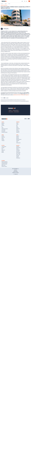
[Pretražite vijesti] (24, 1)
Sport (17, 134)
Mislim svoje (3, 165)
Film (2, 148)
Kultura (3, 145)
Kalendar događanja (15, 110)
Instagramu (27, 94)
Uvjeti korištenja (15, 171)
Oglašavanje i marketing (15, 172)
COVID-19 (5, 99)
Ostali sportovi (18, 142)
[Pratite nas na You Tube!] (28, 118)
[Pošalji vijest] (26, 1)
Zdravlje (9, 3)
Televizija (3, 140)
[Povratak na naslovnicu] (12, 1)
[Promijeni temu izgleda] (22, 1)
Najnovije (3, 123)
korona (2, 99)
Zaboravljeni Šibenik (4, 162)
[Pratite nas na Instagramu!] (26, 118)
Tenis (17, 141)
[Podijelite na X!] (5, 97)
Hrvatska (3, 125)
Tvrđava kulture (4, 146)
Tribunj (17, 124)
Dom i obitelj (18, 153)
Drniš (17, 126)
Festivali (3, 139)
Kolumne (3, 160)
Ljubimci (17, 156)
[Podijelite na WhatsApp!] (7, 97)
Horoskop (17, 155)
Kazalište (3, 147)
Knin (17, 125)
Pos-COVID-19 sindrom (16, 99)
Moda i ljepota (18, 147)
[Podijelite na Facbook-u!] (4, 97)
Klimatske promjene (4, 132)
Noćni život (3, 137)
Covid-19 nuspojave (22, 99)
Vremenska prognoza (5, 128)
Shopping (17, 146)
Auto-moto (17, 151)
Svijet (2, 127)
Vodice (17, 123)
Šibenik (3, 124)
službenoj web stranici (16, 94)
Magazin (6, 3)
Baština (3, 152)
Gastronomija (18, 152)
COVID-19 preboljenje (9, 99)
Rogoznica (17, 132)
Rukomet (17, 138)
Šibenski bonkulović (4, 161)
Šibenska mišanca (4, 166)
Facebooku (22, 94)
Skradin (17, 127)
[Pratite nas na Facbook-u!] (25, 118)
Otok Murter (18, 128)
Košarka (17, 137)
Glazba (3, 138)
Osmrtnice (10, 110)
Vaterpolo (17, 140)
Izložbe (3, 151)
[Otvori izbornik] (29, 1)
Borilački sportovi (18, 139)
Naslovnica (2, 3)
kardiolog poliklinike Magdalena (24, 101)
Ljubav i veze (18, 154)
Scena (3, 134)
